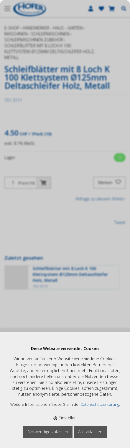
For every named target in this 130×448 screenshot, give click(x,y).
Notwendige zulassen (48, 431)
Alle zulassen (90, 431)
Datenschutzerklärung (100, 404)
